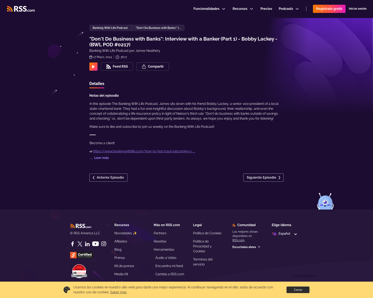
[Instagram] (103, 244)
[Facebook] (72, 243)
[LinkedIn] (87, 243)
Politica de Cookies (207, 233)
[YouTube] (95, 244)
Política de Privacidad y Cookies (202, 246)
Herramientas (164, 250)
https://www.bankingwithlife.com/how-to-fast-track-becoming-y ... (144, 151)
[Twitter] (79, 243)
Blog (118, 250)
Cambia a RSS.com (169, 274)
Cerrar (298, 289)
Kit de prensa (124, 266)
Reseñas (160, 241)
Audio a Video (165, 258)
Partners (160, 233)
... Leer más (99, 158)
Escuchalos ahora (246, 247)
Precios (266, 9)
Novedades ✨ (125, 233)
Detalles (96, 83)
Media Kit (121, 274)
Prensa (119, 258)
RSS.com (238, 240)
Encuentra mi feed (169, 266)
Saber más (118, 292)
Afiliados (120, 241)
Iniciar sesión (357, 9)
